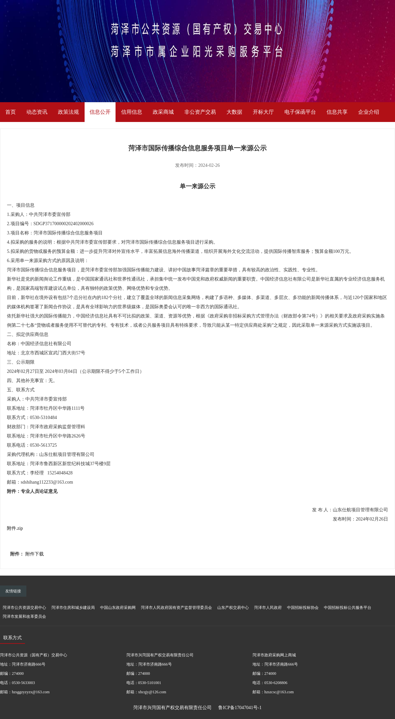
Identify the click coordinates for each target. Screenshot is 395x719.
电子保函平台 (300, 112)
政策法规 (68, 112)
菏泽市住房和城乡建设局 (73, 607)
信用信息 (131, 112)
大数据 (234, 112)
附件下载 (34, 554)
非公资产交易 (200, 112)
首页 (10, 112)
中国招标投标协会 (303, 607)
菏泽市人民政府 (268, 607)
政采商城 (163, 112)
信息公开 (100, 112)
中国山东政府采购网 (118, 607)
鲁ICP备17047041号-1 (239, 707)
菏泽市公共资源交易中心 (24, 607)
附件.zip (15, 528)
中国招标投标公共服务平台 (347, 607)
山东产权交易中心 (233, 607)
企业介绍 (368, 112)
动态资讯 (36, 112)
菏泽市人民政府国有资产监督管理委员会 (176, 607)
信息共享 (337, 112)
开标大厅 (263, 112)
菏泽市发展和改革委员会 (24, 616)
